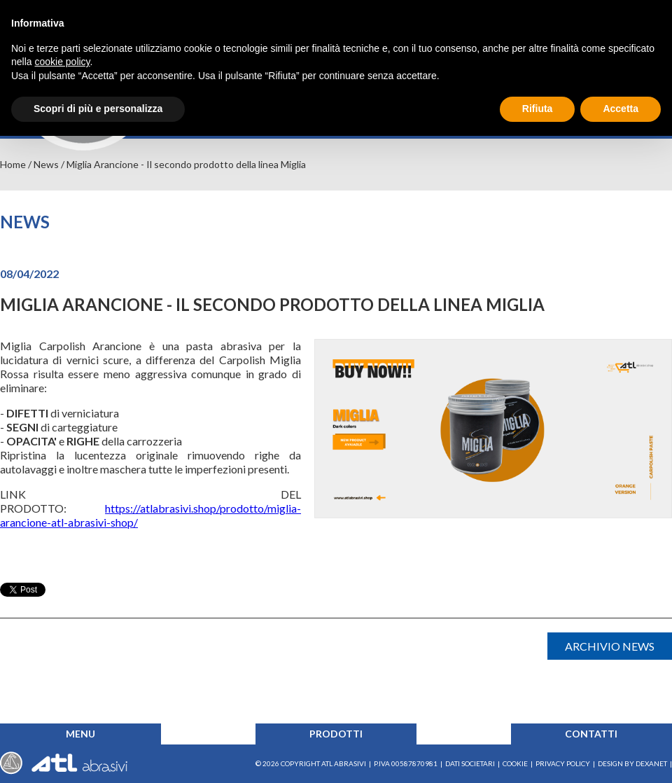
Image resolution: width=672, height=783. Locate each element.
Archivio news (609, 646)
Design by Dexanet (632, 763)
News (46, 164)
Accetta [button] (620, 108)
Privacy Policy (563, 763)
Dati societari (470, 763)
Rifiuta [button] (537, 108)
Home (13, 164)
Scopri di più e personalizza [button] (98, 108)
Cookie (515, 763)
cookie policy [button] (62, 61)
